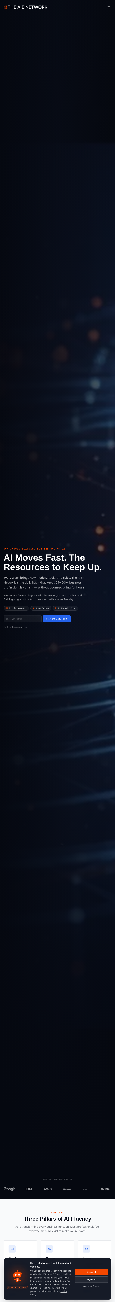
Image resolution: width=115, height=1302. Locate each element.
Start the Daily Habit (56, 618)
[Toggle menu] (108, 7)
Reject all (91, 1279)
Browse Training (40, 608)
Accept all (91, 1272)
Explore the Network (15, 627)
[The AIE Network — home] (25, 7)
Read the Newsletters (16, 608)
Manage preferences (91, 1286)
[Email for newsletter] (23, 618)
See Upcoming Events (65, 608)
